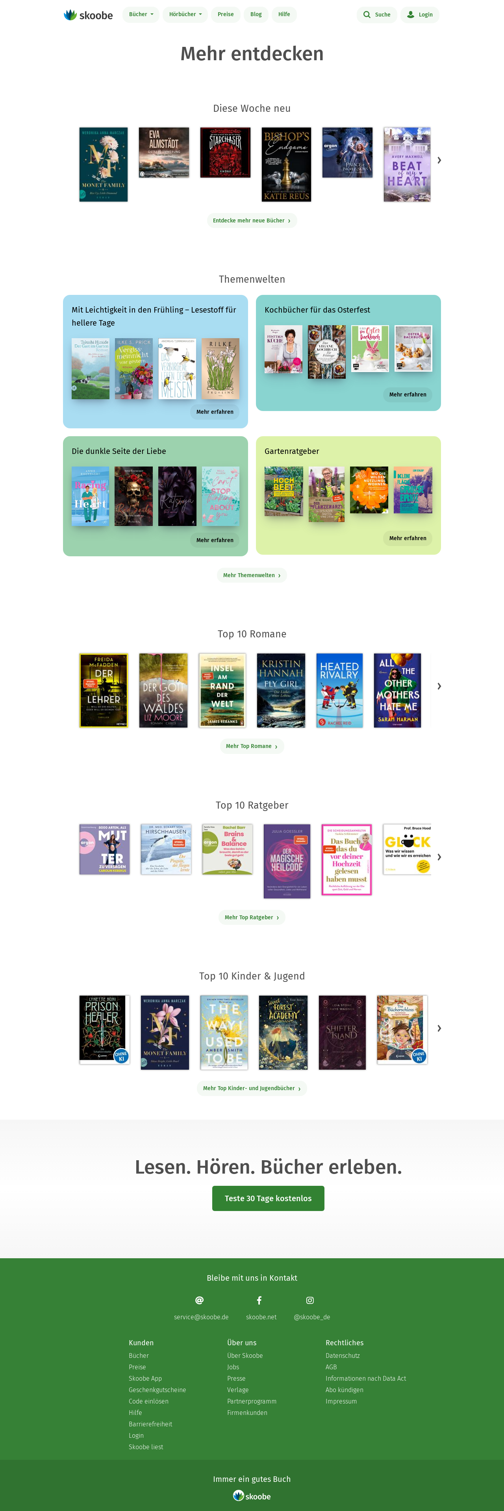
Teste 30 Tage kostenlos (268, 1198)
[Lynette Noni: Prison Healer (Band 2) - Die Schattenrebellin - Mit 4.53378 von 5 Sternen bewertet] (104, 1030)
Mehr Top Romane (252, 746)
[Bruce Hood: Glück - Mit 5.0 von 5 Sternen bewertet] (408, 849)
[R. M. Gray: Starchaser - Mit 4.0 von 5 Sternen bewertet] (225, 152)
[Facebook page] (261, 1308)
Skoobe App (145, 1378)
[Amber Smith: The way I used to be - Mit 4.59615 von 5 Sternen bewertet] (224, 1033)
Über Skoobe (245, 1355)
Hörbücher (183, 14)
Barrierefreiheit (150, 1424)
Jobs (233, 1367)
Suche (377, 14)
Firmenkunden (247, 1413)
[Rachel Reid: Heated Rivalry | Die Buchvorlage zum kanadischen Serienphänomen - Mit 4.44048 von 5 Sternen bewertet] (340, 690)
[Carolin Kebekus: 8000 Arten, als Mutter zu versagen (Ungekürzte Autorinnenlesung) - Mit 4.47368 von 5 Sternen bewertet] (104, 849)
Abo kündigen (344, 1390)
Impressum (341, 1401)
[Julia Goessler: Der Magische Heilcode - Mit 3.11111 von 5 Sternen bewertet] (287, 861)
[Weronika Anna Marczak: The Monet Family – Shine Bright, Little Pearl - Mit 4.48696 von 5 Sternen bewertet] (165, 1033)
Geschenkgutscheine (157, 1390)
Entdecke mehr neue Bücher (252, 220)
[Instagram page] (312, 1308)
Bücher (139, 14)
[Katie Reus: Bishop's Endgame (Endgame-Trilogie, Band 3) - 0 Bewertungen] (286, 164)
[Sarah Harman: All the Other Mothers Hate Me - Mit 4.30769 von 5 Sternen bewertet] (397, 690)
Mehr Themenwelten (252, 575)
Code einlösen (149, 1401)
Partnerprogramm (252, 1401)
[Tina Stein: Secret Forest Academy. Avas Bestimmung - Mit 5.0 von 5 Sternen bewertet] (283, 1033)
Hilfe (284, 14)
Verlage (238, 1390)
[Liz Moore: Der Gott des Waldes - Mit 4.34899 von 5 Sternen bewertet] (163, 690)
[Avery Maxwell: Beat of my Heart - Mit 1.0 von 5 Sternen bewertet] (407, 164)
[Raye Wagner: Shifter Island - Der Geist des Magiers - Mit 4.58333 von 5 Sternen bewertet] (342, 1033)
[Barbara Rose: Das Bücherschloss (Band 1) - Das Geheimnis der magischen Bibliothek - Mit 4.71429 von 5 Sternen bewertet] (402, 1030)
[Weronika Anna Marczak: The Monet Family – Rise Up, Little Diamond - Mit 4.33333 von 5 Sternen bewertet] (104, 164)
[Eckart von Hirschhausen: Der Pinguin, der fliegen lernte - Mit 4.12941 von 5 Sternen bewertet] (166, 849)
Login (420, 14)
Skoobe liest (146, 1447)
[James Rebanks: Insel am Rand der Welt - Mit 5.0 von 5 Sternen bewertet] (222, 690)
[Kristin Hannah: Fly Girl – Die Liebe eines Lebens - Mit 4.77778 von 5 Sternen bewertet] (281, 690)
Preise (226, 14)
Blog (256, 14)
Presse (236, 1378)
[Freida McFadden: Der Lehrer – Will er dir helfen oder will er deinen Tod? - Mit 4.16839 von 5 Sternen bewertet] (104, 690)
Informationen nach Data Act (366, 1378)
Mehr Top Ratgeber (252, 917)
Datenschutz (343, 1355)
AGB (331, 1367)
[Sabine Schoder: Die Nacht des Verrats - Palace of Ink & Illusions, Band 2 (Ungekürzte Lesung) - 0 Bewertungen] (347, 152)
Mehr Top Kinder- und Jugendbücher (252, 1088)
